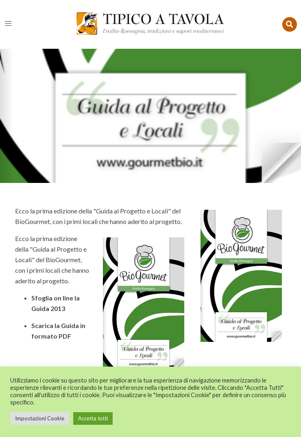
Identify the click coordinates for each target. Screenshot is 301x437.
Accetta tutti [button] (93, 418)
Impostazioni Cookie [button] (39, 418)
